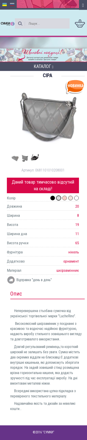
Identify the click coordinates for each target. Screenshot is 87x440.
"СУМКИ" (48, 432)
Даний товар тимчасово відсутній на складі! (43, 185)
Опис (16, 294)
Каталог (44, 66)
